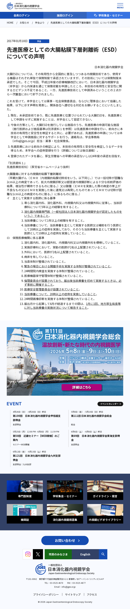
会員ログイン (22, 15)
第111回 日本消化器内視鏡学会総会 (91, 416)
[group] (65, 361)
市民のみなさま (58, 554)
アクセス (92, 594)
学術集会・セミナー (108, 15)
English (85, 554)
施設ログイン (65, 15)
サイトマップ (72, 594)
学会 (39, 41)
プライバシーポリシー (46, 594)
